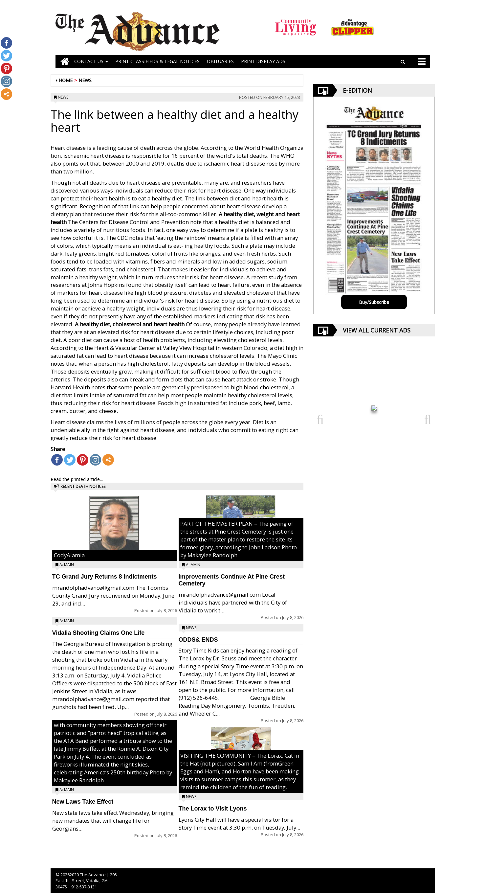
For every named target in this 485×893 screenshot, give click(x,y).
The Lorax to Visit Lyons (213, 808)
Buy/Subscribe (374, 302)
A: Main (66, 564)
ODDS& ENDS (198, 639)
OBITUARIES (220, 61)
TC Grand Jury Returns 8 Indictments (104, 576)
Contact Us (91, 61)
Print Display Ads (263, 61)
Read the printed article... (77, 479)
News (85, 80)
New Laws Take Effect (83, 801)
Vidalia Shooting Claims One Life (98, 633)
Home (66, 80)
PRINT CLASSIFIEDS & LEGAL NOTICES (157, 61)
